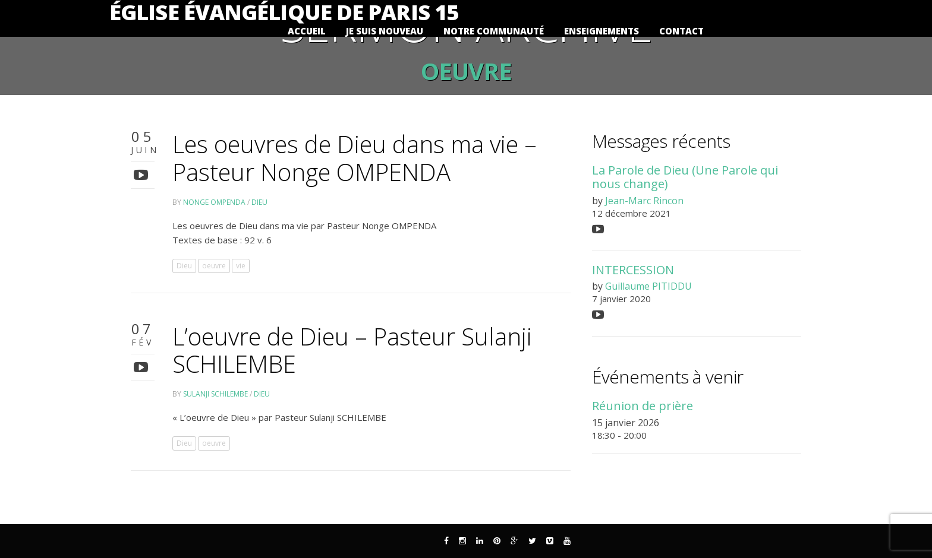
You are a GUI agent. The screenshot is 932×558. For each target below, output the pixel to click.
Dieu (259, 202)
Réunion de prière (642, 406)
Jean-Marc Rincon (644, 200)
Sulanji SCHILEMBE (215, 394)
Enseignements (601, 31)
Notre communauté (493, 31)
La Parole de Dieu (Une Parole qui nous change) (685, 177)
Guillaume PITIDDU (648, 286)
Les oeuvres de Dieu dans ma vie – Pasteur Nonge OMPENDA (354, 158)
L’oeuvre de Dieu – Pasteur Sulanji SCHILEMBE (352, 350)
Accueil (307, 31)
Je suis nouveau (384, 31)
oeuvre (214, 266)
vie (240, 266)
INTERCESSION (633, 270)
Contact (681, 31)
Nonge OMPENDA (214, 202)
